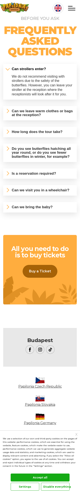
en (58, 8)
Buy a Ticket (40, 271)
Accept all (40, 477)
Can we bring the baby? (32, 207)
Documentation (10, 470)
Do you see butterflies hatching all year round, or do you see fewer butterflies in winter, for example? (41, 153)
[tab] (40, 69)
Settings (25, 486)
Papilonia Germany (40, 423)
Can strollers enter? (29, 69)
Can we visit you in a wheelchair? (40, 190)
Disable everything (56, 486)
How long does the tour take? (37, 132)
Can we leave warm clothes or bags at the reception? (42, 113)
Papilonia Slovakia (40, 405)
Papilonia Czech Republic (40, 386)
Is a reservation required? (34, 173)
